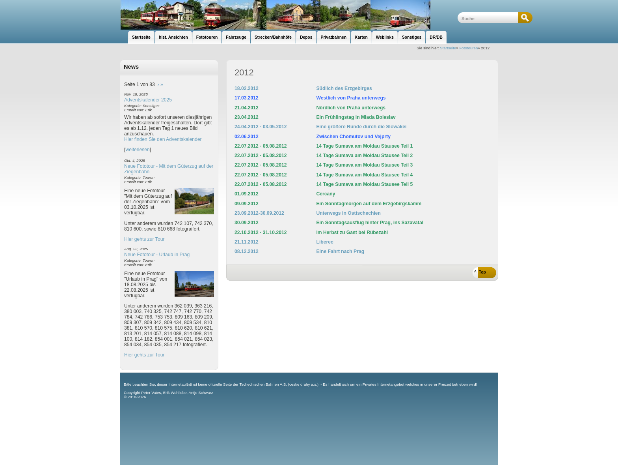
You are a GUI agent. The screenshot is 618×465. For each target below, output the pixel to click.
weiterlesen (137, 149)
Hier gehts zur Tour (144, 239)
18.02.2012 (247, 88)
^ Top (480, 272)
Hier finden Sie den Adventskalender (163, 139)
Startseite (448, 48)
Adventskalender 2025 (148, 100)
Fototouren (468, 48)
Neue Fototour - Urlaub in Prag (157, 254)
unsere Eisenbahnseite (289, 15)
